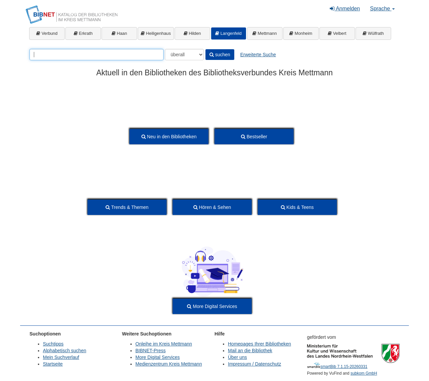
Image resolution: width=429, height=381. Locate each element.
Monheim (300, 33)
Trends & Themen (127, 207)
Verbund (46, 33)
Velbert (337, 33)
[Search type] (184, 54)
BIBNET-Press (150, 350)
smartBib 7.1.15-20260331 (337, 366)
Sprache (382, 8)
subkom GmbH (364, 373)
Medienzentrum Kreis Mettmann (168, 364)
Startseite (53, 364)
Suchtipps (53, 344)
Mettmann (264, 33)
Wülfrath (373, 33)
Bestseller (254, 136)
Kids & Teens (297, 207)
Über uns (237, 357)
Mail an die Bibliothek (250, 350)
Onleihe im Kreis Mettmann (163, 344)
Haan (119, 33)
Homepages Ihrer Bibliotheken (259, 344)
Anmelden (345, 8)
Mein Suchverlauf (61, 357)
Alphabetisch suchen (64, 350)
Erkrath (83, 33)
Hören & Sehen (212, 207)
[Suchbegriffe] (96, 54)
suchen (219, 54)
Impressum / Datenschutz (254, 364)
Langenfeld (228, 33)
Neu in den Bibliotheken (169, 136)
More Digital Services (212, 306)
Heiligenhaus (156, 33)
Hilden (192, 33)
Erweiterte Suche (258, 54)
